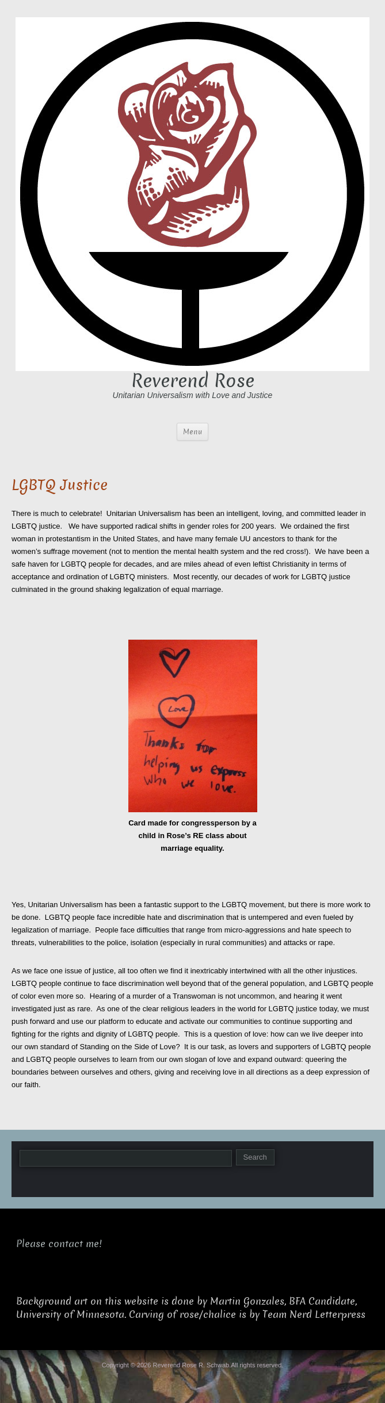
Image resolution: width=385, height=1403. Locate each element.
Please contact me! (59, 1244)
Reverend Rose (192, 380)
